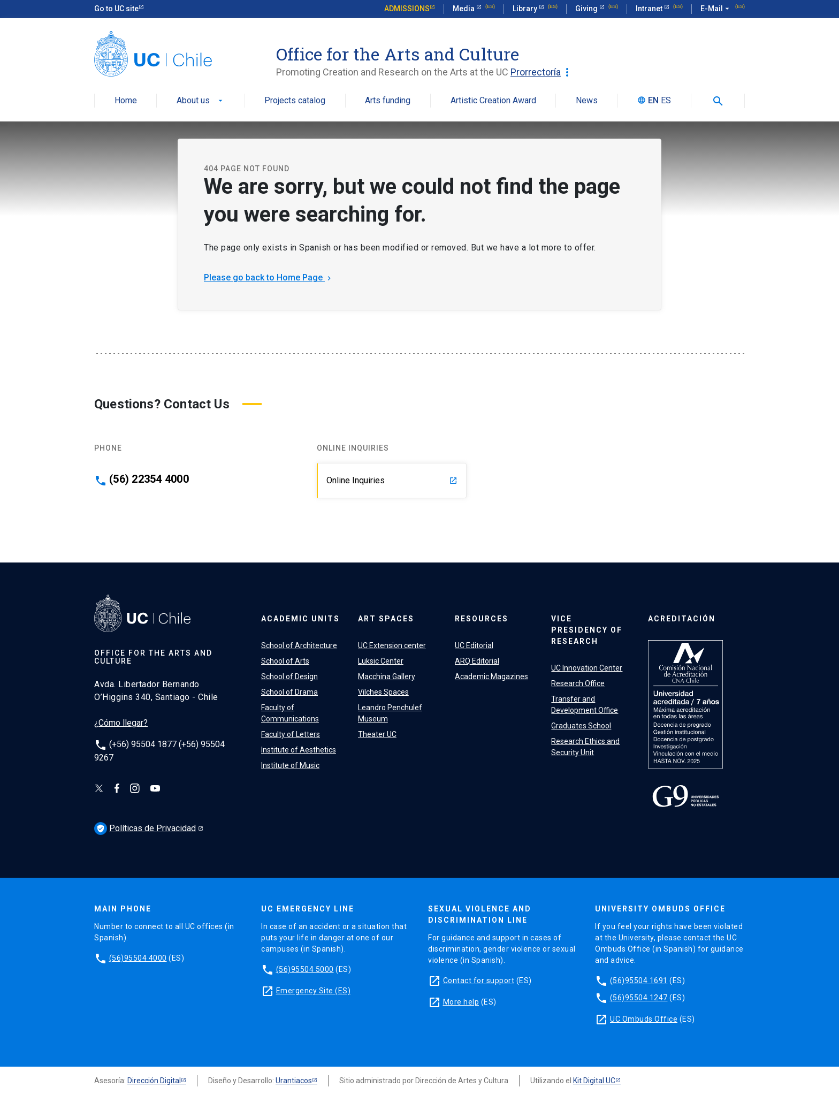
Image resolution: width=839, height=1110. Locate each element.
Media (464, 8)
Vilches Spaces (383, 692)
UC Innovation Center (586, 668)
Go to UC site (116, 8)
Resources (481, 618)
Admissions (407, 8)
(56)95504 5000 (305, 969)
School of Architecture (299, 645)
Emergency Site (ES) (313, 990)
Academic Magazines (491, 676)
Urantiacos (294, 1080)
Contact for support (479, 980)
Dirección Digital (154, 1080)
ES (666, 100)
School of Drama (289, 692)
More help (461, 1002)
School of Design (289, 676)
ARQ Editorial (477, 661)
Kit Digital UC (594, 1080)
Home (126, 100)
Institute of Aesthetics (298, 750)
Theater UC (377, 734)
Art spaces (386, 618)
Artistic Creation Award (493, 100)
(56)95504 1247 (639, 997)
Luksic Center (380, 661)
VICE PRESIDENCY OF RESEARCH (586, 629)
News (587, 100)
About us (201, 100)
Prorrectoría (542, 72)
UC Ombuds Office (643, 1019)
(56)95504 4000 (138, 958)
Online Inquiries (391, 480)
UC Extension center (392, 645)
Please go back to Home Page (268, 277)
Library (526, 8)
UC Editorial (474, 645)
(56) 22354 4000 (149, 479)
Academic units (300, 618)
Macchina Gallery (386, 676)
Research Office (578, 683)
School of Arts (285, 661)
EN (653, 100)
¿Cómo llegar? (121, 723)
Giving (587, 8)
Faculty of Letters (290, 734)
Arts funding (387, 100)
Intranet (650, 8)
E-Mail (715, 9)
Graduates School (581, 725)
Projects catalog (294, 100)
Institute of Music (290, 765)
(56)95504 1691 (639, 980)
